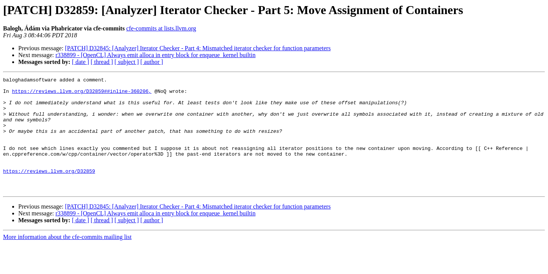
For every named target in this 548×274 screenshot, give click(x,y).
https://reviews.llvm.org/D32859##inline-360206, (81, 94)
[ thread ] (102, 62)
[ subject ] (127, 62)
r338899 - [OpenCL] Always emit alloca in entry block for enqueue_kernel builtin (156, 55)
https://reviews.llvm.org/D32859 (49, 190)
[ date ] (80, 62)
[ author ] (151, 62)
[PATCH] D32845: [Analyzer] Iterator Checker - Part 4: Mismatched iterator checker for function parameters (198, 48)
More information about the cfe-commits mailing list (67, 259)
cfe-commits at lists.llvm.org (161, 28)
